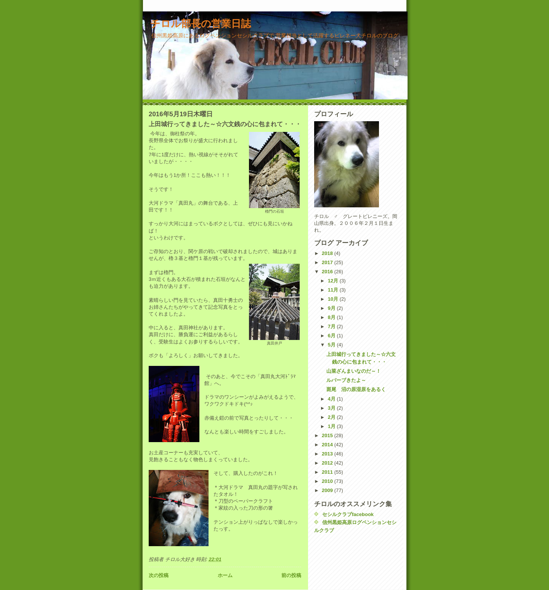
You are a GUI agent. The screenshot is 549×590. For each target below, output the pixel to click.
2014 (328, 444)
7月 (332, 326)
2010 (328, 481)
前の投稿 (291, 575)
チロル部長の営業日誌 (200, 23)
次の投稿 (159, 575)
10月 (334, 299)
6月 (332, 335)
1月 (332, 426)
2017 (328, 262)
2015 (328, 435)
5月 (332, 345)
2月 (332, 417)
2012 (328, 463)
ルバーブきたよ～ (346, 380)
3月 (332, 408)
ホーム (225, 575)
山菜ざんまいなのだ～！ (353, 371)
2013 (328, 454)
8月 (332, 317)
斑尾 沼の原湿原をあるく (356, 389)
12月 (334, 281)
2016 (328, 271)
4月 (332, 399)
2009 (328, 490)
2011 (328, 472)
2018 (328, 253)
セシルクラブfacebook (348, 514)
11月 (334, 290)
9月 (332, 308)
